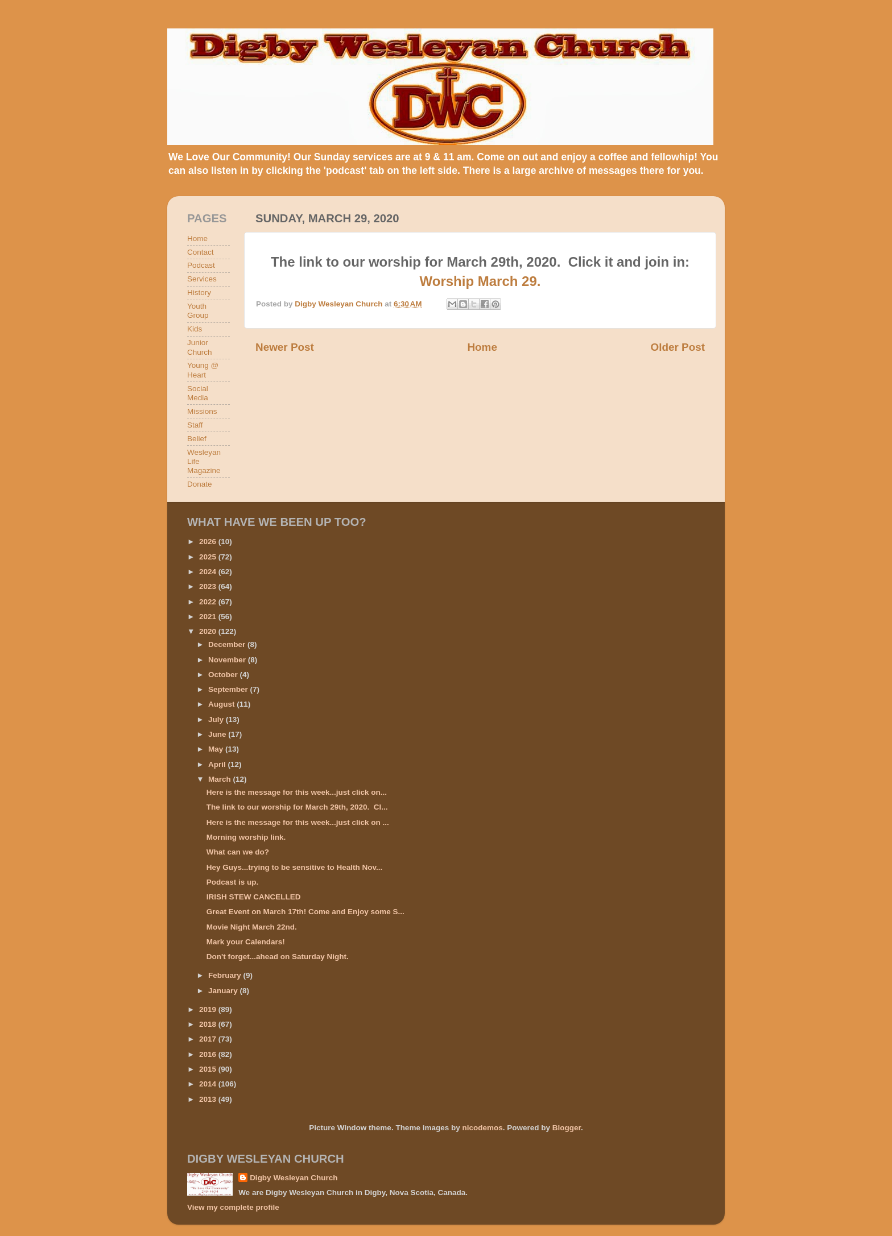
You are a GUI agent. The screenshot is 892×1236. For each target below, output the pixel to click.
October (224, 674)
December (227, 644)
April (218, 764)
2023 (208, 586)
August (222, 704)
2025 (208, 557)
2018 (208, 1024)
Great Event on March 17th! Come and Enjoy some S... (305, 911)
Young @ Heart (202, 370)
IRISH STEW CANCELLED (254, 897)
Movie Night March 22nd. (252, 927)
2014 (208, 1084)
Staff (195, 425)
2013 (208, 1099)
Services (202, 279)
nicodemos (482, 1127)
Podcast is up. (233, 882)
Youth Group (198, 311)
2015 (208, 1069)
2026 (208, 541)
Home (482, 347)
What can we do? (238, 852)
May (216, 749)
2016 (208, 1054)
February (225, 975)
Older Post (677, 347)
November (228, 660)
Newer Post (284, 347)
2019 (208, 1009)
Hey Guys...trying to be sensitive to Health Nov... (295, 867)
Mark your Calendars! (246, 942)
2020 (208, 631)
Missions (202, 411)
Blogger (566, 1127)
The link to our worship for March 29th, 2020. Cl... (297, 807)
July (217, 719)
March (220, 779)
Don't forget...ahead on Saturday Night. (278, 956)
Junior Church (199, 347)
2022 (208, 602)
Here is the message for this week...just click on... (297, 792)
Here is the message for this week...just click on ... (298, 822)
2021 (208, 616)
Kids (194, 329)
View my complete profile (233, 1207)
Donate (199, 484)
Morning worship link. (246, 837)
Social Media (197, 393)
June (218, 734)
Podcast (201, 265)
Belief (197, 438)
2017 (208, 1039)
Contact (200, 252)
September (229, 689)
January (224, 990)
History (199, 292)
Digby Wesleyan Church (293, 1177)
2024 (208, 571)
